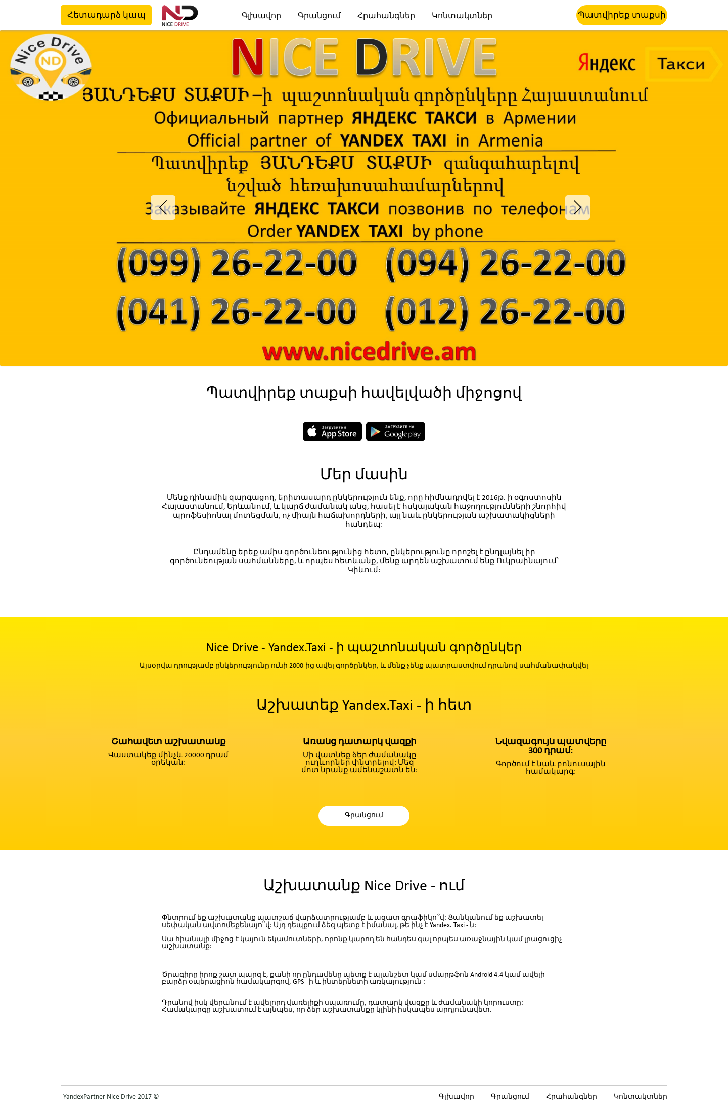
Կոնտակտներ (462, 16)
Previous (158, 201)
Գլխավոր (261, 16)
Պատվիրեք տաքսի (622, 15)
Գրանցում (319, 16)
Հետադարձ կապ (106, 15)
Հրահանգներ (386, 16)
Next (570, 201)
